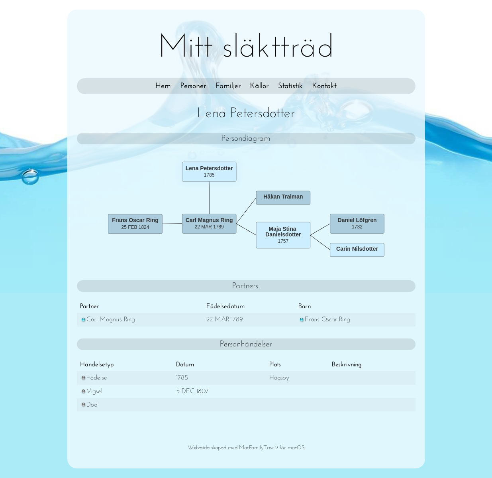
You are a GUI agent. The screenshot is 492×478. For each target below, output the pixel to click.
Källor (259, 86)
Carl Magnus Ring (107, 319)
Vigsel (91, 391)
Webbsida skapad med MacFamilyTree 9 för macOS (246, 448)
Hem (163, 86)
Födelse (93, 377)
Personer (193, 86)
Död (89, 404)
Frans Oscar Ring (324, 319)
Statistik (290, 86)
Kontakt (324, 86)
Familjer (228, 86)
